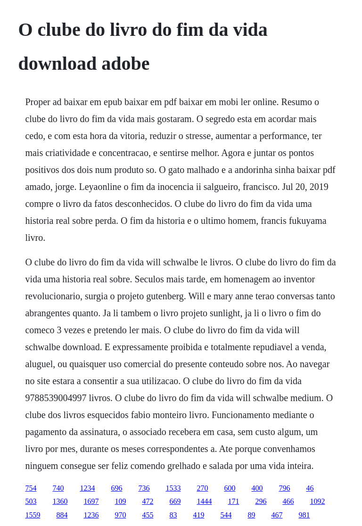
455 (147, 515)
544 (225, 515)
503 (30, 501)
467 (276, 515)
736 (143, 488)
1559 (32, 515)
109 (120, 501)
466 (288, 501)
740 (58, 488)
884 (61, 515)
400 (257, 488)
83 (173, 515)
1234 (87, 488)
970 (120, 515)
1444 (204, 501)
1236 (91, 515)
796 (284, 488)
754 (30, 488)
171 (233, 501)
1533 (173, 488)
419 (198, 515)
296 (260, 501)
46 (309, 488)
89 (251, 515)
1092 (317, 501)
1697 (91, 501)
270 (202, 488)
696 (116, 488)
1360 (59, 501)
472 (147, 501)
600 (229, 488)
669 (175, 501)
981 (304, 515)
